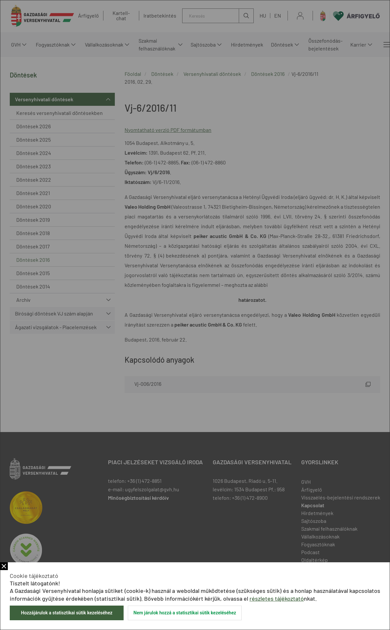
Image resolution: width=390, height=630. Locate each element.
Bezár (4, 566)
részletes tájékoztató (276, 598)
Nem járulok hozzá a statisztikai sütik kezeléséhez (184, 612)
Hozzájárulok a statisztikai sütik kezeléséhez (66, 612)
